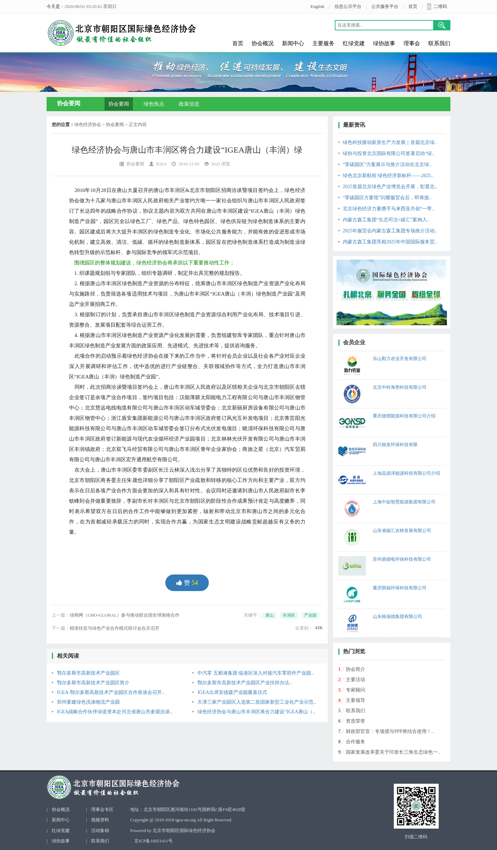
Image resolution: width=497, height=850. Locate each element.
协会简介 (355, 669)
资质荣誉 (355, 721)
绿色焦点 (154, 104)
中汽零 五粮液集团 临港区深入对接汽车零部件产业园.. (255, 673)
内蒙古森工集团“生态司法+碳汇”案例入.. (386, 219)
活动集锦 (100, 830)
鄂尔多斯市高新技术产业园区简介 (93, 682)
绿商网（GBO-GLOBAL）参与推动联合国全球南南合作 (125, 615)
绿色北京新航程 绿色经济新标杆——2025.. (388, 175)
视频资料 (100, 819)
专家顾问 (355, 690)
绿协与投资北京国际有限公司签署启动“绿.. (388, 153)
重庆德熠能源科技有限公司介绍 (404, 415)
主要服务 (323, 43)
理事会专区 (102, 809)
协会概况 (263, 43)
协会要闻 (118, 104)
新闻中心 (293, 43)
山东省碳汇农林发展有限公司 (402, 530)
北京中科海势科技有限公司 (400, 387)
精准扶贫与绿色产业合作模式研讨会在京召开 (114, 628)
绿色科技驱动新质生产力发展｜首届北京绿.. (390, 142)
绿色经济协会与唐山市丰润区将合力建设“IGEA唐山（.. (256, 711)
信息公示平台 (347, 6)
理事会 (411, 43)
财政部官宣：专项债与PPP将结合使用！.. (389, 731)
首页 (412, 6)
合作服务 (355, 741)
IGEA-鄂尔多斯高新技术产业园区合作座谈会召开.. (110, 692)
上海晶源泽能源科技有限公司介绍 (406, 473)
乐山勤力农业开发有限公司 (400, 358)
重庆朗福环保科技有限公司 (400, 587)
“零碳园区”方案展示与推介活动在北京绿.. (387, 164)
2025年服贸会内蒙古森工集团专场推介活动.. (390, 230)
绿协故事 (384, 43)
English (317, 6)
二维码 (440, 6)
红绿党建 (354, 43)
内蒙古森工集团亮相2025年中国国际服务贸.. (390, 241)
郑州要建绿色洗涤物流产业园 (88, 702)
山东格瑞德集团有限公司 (397, 616)
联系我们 (439, 43)
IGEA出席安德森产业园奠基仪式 (232, 692)
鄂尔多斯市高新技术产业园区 (88, 673)
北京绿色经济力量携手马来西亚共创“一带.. (388, 208)
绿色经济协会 (87, 124)
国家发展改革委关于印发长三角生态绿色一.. (393, 752)
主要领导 (355, 700)
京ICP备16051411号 (153, 840)
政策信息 (189, 104)
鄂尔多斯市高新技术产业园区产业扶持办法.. (244, 682)
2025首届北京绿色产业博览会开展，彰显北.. (390, 186)
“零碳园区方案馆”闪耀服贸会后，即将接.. (387, 197)
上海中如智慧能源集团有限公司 (404, 501)
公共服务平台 (384, 6)
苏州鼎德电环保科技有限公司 (402, 559)
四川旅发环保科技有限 (395, 444)
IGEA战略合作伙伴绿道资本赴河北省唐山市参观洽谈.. (114, 711)
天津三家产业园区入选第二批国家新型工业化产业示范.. (256, 702)
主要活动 (355, 679)
